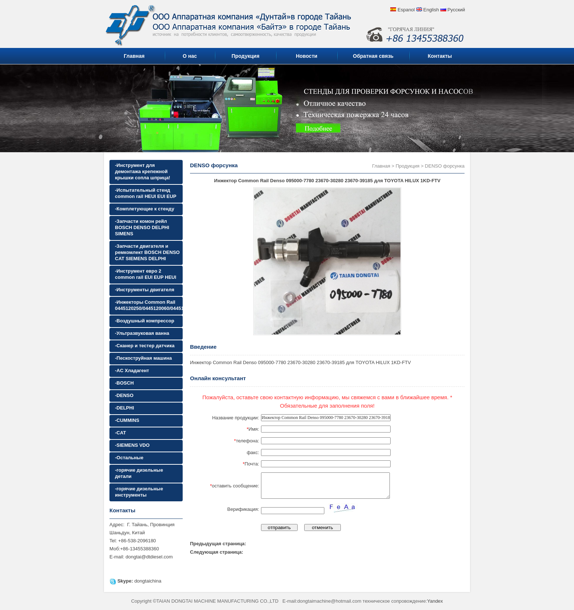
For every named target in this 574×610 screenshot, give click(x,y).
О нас (190, 56)
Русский (456, 9)
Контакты (440, 56)
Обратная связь (373, 56)
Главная (134, 56)
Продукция (245, 56)
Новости (306, 56)
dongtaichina (147, 581)
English (431, 9)
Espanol (406, 9)
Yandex (435, 601)
